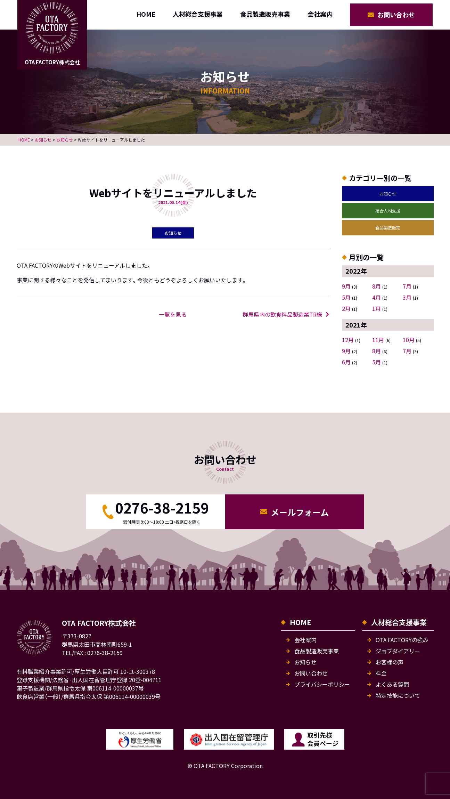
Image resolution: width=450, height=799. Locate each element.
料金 (381, 673)
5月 (346, 297)
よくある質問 (392, 684)
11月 (378, 340)
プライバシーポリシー (322, 684)
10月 (409, 340)
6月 (346, 362)
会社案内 (320, 13)
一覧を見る (173, 314)
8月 (376, 286)
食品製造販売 (387, 228)
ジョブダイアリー (398, 651)
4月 (376, 297)
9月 (346, 286)
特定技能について (398, 695)
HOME (145, 13)
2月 (346, 308)
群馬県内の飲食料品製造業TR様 (282, 314)
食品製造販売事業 (265, 13)
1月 (376, 308)
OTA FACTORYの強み (402, 640)
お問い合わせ (396, 14)
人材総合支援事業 (198, 13)
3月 (407, 297)
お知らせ (387, 193)
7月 (407, 286)
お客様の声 (389, 662)
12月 (348, 340)
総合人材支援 (387, 210)
